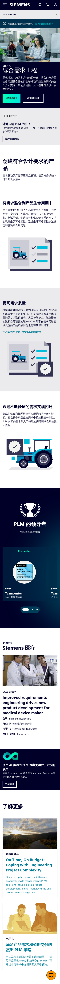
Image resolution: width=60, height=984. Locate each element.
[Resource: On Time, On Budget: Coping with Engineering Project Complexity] (30, 846)
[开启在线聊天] (51, 975)
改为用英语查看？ (44, 23)
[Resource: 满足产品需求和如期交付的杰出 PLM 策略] (30, 924)
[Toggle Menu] (5, 5)
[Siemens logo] (20, 4)
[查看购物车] (48, 5)
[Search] (40, 5)
